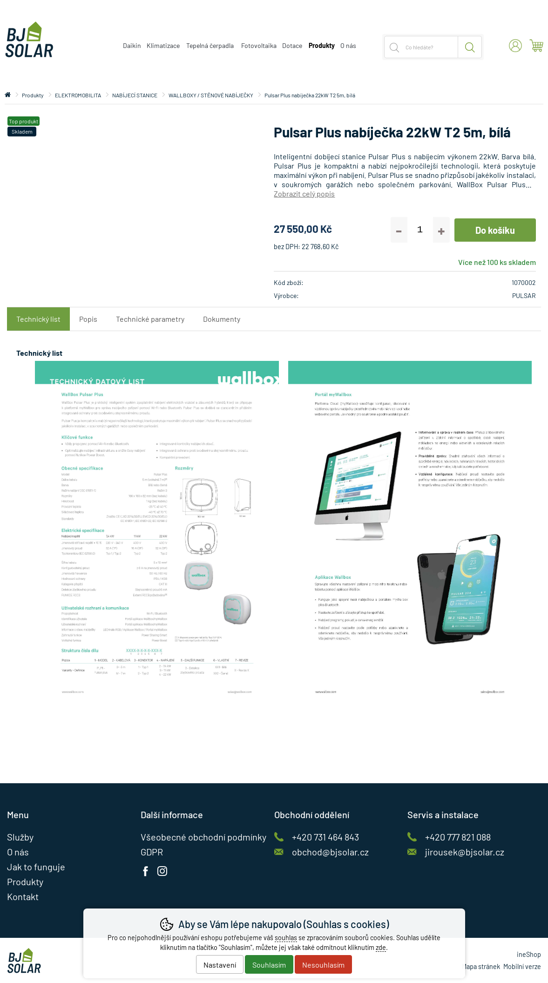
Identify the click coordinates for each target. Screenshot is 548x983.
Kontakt (23, 896)
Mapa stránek (481, 966)
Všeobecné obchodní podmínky (203, 836)
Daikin (132, 45)
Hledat (470, 47)
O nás (348, 45)
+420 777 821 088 (458, 836)
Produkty (33, 95)
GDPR (152, 851)
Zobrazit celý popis (304, 193)
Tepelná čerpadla (210, 45)
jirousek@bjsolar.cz (464, 851)
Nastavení (219, 964)
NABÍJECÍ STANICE (134, 95)
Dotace (292, 45)
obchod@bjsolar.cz (330, 851)
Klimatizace (163, 45)
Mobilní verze (522, 966)
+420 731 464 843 (325, 836)
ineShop (529, 954)
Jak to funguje (36, 866)
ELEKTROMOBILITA (78, 95)
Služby (20, 836)
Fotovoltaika (259, 45)
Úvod (8, 95)
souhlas (286, 938)
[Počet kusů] (420, 230)
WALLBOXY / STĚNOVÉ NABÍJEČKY (211, 95)
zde (381, 947)
